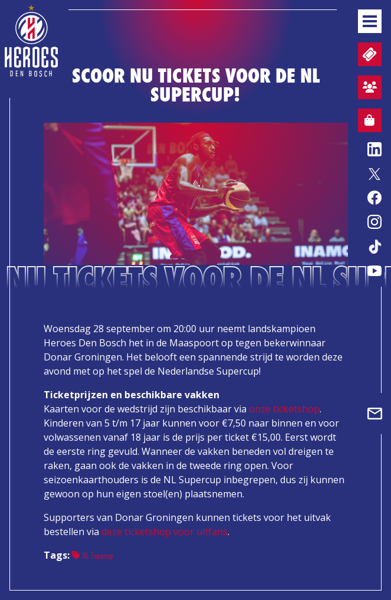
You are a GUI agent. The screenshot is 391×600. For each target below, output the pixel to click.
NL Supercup (92, 555)
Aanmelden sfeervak (367, 89)
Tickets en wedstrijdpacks (368, 54)
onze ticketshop (284, 408)
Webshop (366, 122)
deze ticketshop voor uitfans (164, 531)
